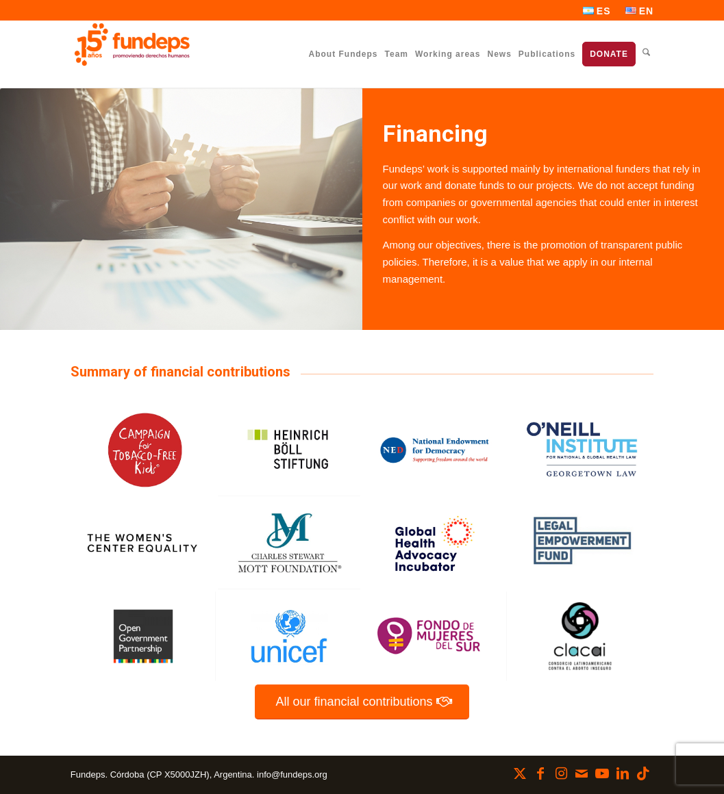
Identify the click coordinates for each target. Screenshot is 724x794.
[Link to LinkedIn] (622, 773)
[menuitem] (597, 11)
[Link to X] (520, 773)
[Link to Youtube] (602, 773)
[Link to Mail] (581, 773)
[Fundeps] (132, 44)
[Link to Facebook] (540, 773)
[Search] (646, 54)
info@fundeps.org (292, 774)
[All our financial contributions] (362, 701)
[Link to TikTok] (643, 773)
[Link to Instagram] (561, 773)
